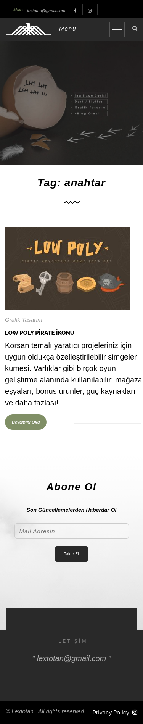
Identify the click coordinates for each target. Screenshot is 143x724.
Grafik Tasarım (23, 319)
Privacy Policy (111, 712)
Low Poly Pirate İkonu (39, 332)
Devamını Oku (26, 422)
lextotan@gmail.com (46, 10)
